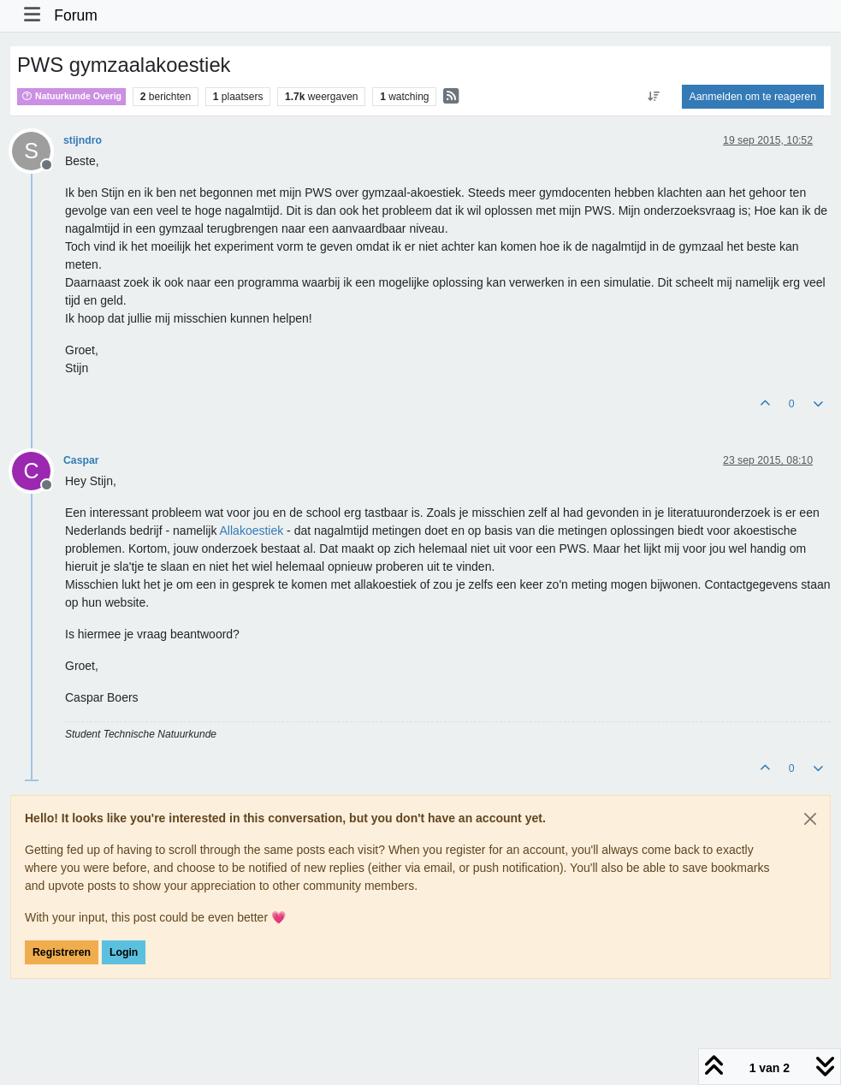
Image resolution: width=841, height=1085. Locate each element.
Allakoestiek (252, 530)
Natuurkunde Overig (71, 96)
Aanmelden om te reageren (753, 97)
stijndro (82, 140)
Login (124, 952)
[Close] (810, 819)
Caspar (81, 460)
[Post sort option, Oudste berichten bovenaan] (653, 97)
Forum (76, 15)
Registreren (62, 952)
